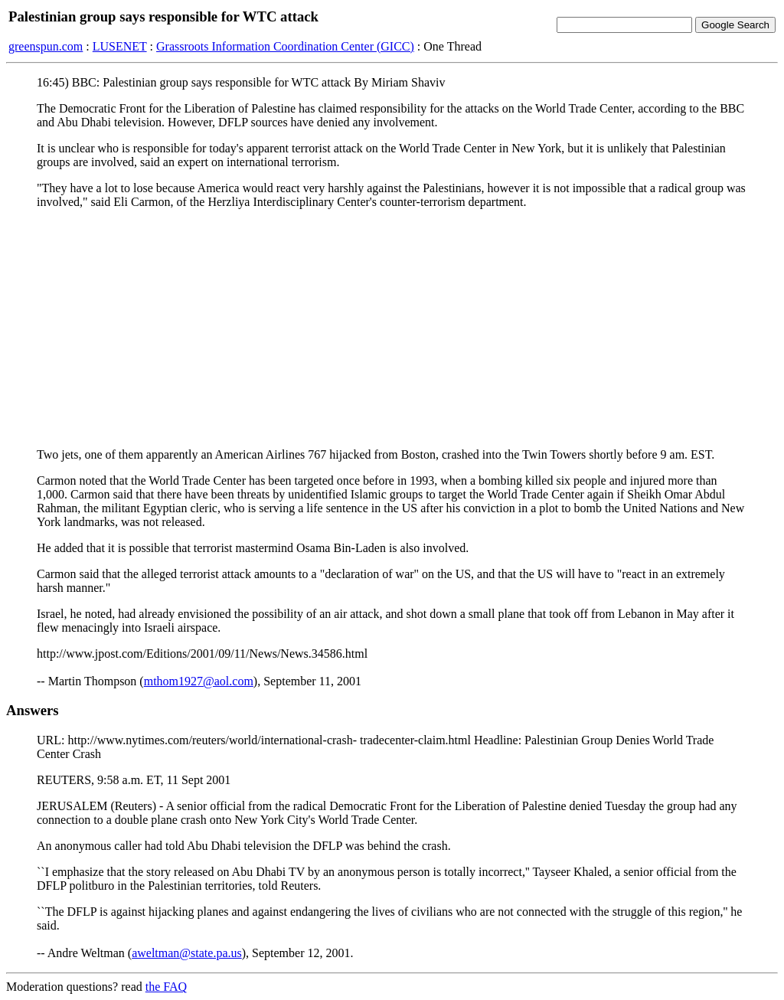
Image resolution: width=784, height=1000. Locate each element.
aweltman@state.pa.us (187, 952)
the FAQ (166, 986)
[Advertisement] (392, 328)
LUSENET (120, 46)
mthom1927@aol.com (198, 681)
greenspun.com (45, 46)
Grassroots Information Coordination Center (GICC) (285, 46)
